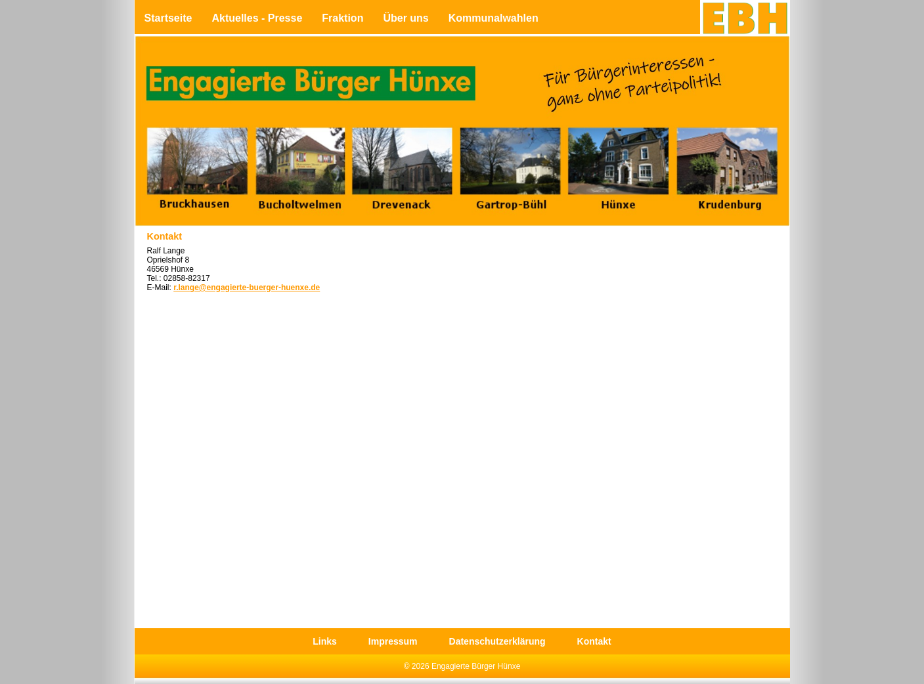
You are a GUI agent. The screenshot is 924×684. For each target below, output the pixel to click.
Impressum (393, 641)
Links (325, 641)
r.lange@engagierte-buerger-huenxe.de (246, 287)
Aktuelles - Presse (256, 18)
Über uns (405, 18)
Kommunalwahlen (494, 18)
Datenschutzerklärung (497, 641)
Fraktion (342, 18)
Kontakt (594, 641)
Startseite (168, 18)
